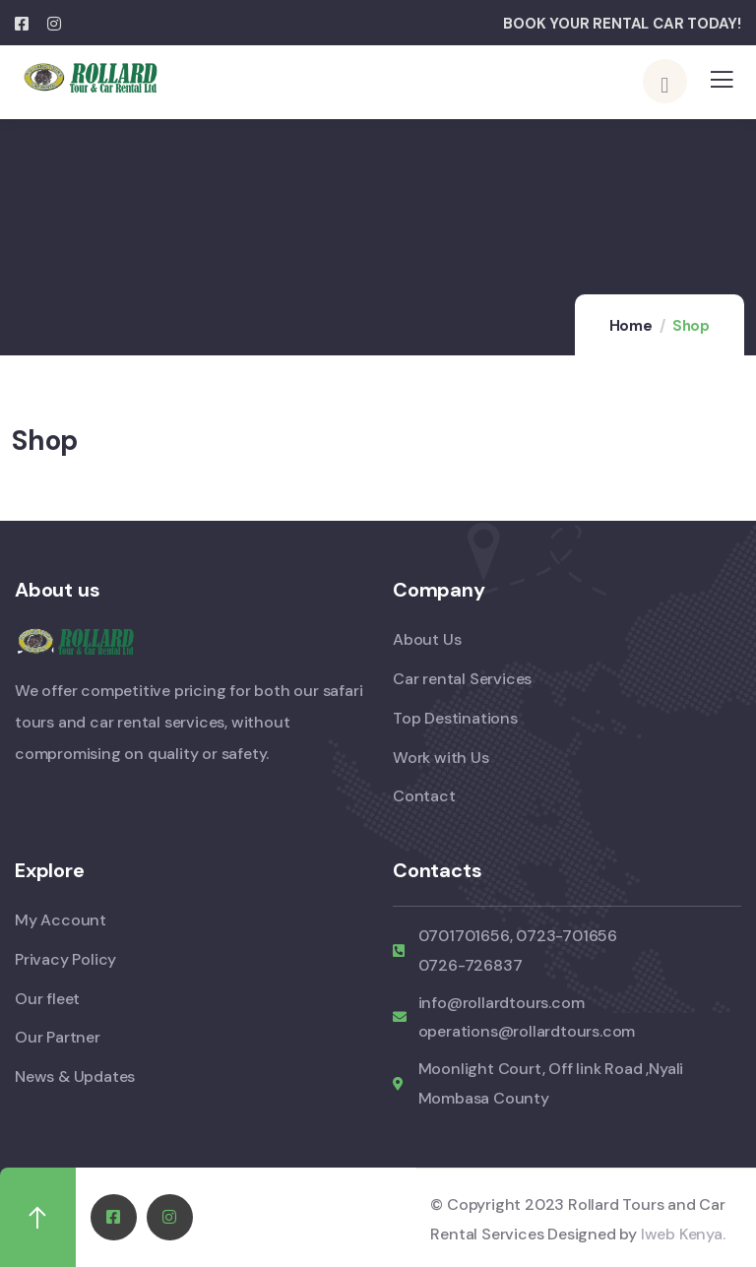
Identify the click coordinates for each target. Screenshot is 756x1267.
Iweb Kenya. (683, 1233)
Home (631, 326)
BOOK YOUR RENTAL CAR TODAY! (622, 23)
